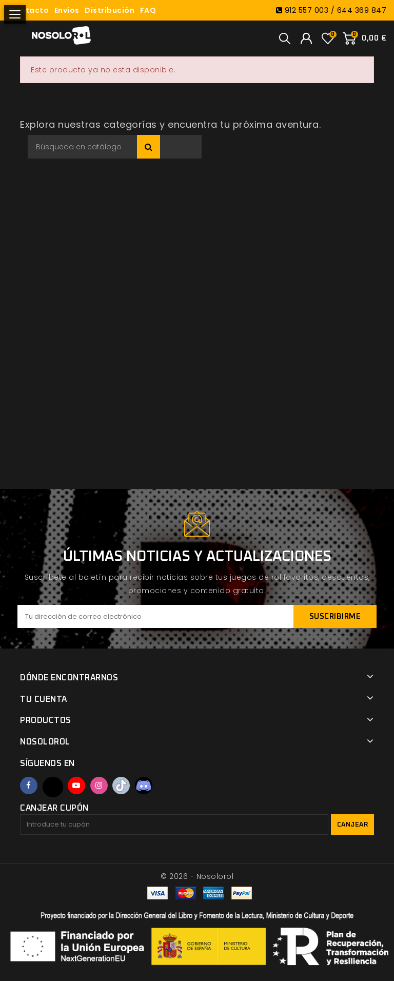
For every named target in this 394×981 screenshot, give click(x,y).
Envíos (67, 10)
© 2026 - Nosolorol (197, 876)
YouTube (76, 785)
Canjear (352, 824)
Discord (143, 785)
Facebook (28, 785)
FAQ (148, 10)
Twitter (53, 787)
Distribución (109, 10)
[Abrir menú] (15, 14)
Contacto (29, 10)
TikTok (121, 785)
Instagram (99, 785)
